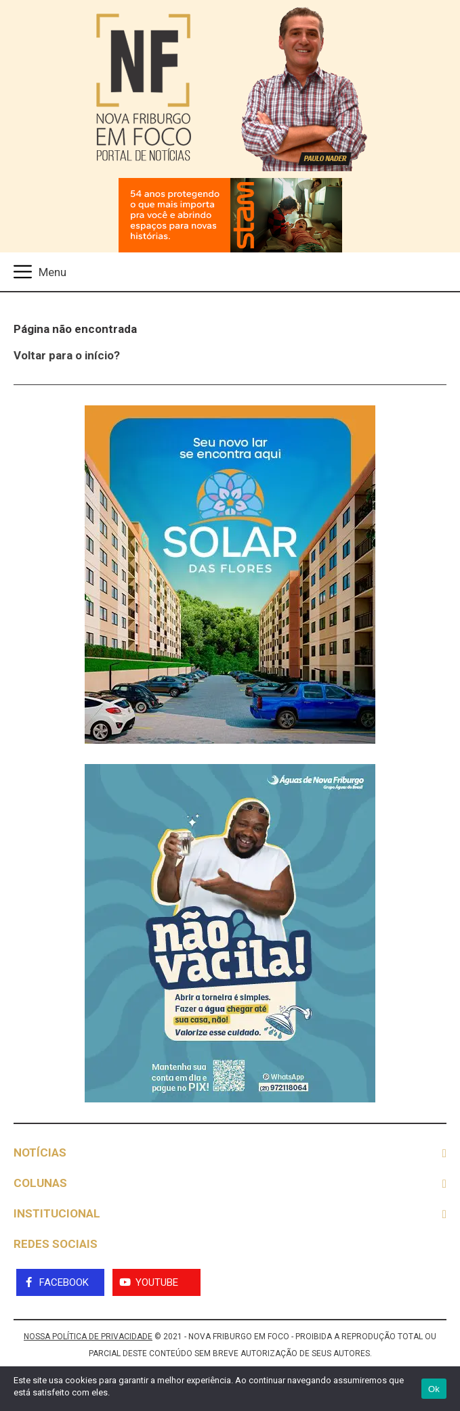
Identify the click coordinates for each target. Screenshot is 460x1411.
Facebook (64, 1282)
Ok (434, 1389)
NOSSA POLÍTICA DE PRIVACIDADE (88, 1336)
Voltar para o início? (67, 355)
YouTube (156, 1282)
